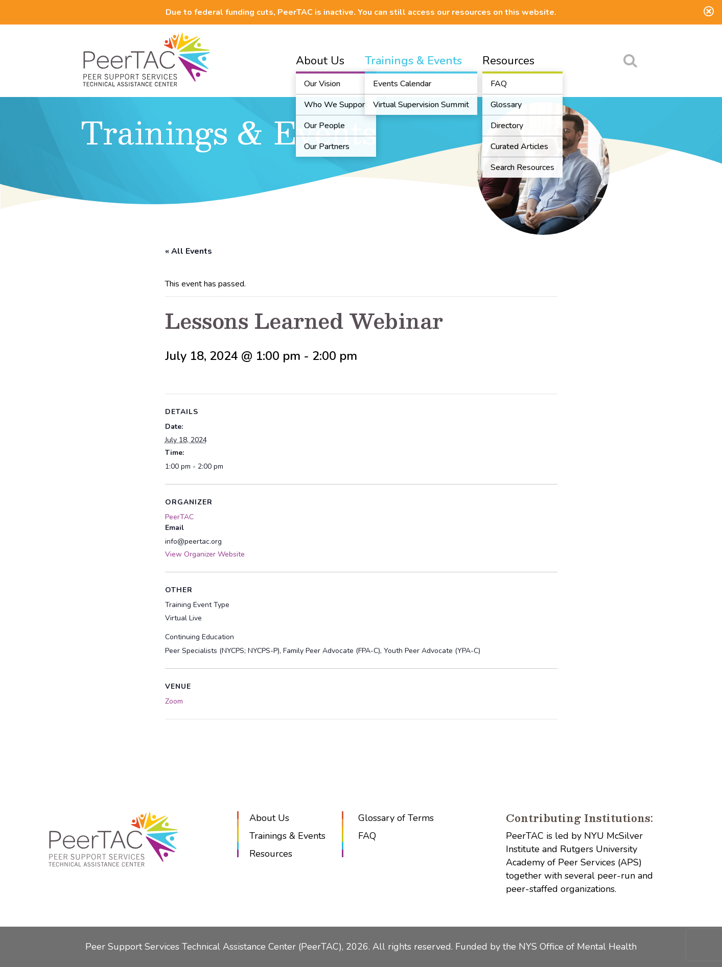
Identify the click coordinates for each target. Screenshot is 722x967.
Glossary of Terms (396, 818)
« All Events (188, 251)
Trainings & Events (413, 60)
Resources (508, 60)
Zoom (174, 701)
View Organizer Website (205, 554)
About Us (320, 60)
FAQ (367, 836)
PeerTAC (179, 517)
